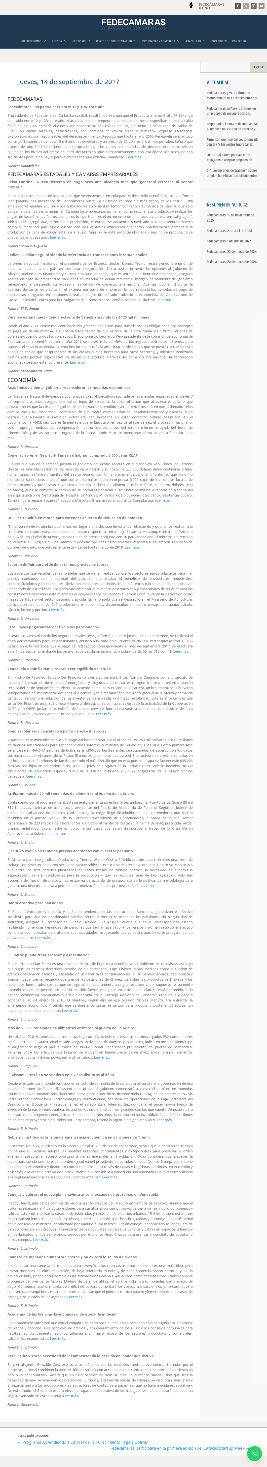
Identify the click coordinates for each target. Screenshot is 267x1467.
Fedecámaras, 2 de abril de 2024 (229, 231)
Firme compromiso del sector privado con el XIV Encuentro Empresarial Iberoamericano (233, 142)
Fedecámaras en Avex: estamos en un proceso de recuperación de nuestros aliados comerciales (231, 111)
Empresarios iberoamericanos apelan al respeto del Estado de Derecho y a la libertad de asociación (233, 127)
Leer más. (134, 157)
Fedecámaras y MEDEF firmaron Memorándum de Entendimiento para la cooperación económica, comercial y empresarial (233, 96)
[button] (254, 1453)
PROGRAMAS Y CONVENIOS (158, 41)
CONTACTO (239, 41)
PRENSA (57, 41)
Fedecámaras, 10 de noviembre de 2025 (230, 218)
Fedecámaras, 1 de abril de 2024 (229, 241)
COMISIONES (219, 41)
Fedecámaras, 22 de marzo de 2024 (232, 252)
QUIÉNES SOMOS (31, 41)
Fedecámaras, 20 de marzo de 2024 (232, 262)
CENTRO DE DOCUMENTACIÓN (114, 41)
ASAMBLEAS (193, 41)
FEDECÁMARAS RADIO (212, 6)
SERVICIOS (79, 41)
